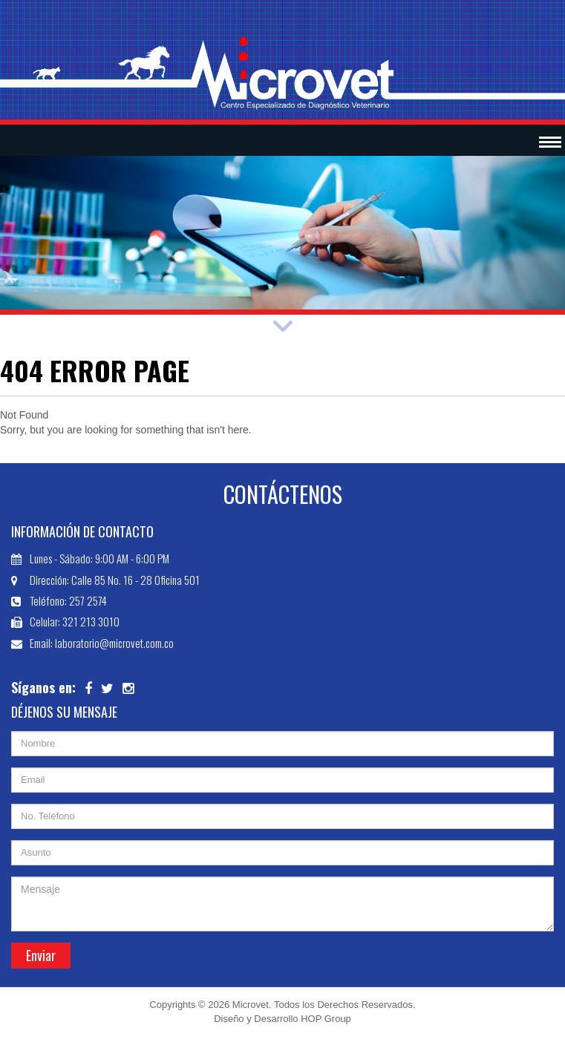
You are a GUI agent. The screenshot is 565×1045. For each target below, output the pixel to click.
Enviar (41, 955)
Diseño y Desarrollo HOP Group (282, 1018)
